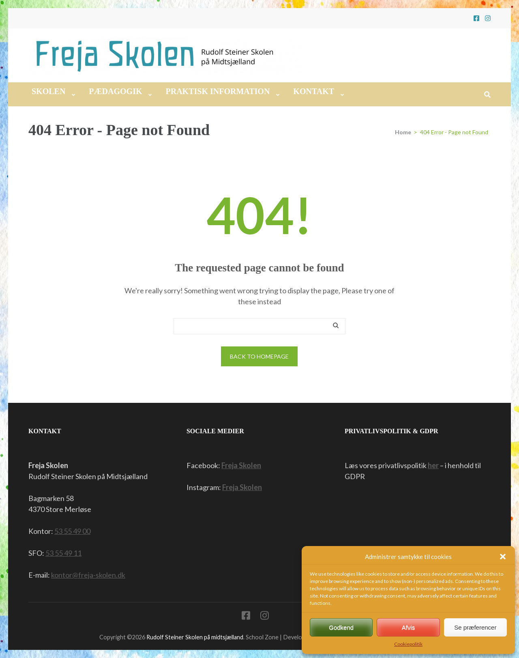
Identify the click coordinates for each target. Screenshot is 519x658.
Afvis (408, 627)
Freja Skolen (241, 465)
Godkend (341, 627)
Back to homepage (259, 356)
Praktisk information (217, 91)
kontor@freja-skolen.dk (88, 574)
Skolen (48, 91)
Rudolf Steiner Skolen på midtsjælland (194, 637)
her (433, 465)
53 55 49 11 (63, 552)
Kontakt (313, 91)
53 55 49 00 (72, 531)
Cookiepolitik (408, 644)
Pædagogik (115, 91)
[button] (503, 557)
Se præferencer (475, 627)
